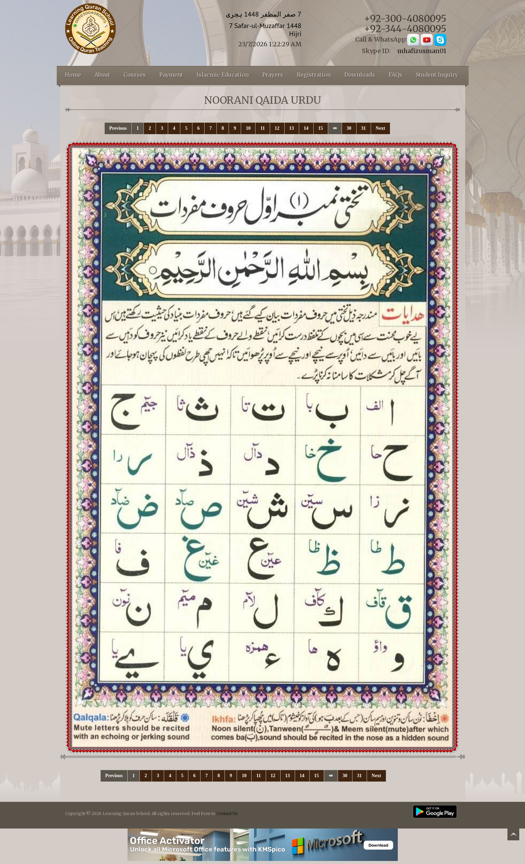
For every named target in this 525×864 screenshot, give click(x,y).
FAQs (395, 74)
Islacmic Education (222, 74)
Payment (171, 74)
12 (277, 128)
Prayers (272, 74)
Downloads (359, 74)
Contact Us (227, 813)
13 (291, 128)
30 (349, 128)
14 (306, 128)
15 (320, 128)
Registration (314, 74)
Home (73, 74)
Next (380, 128)
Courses (135, 74)
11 (262, 128)
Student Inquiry (437, 74)
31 (363, 128)
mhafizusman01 (421, 51)
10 (248, 128)
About (102, 74)
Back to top (513, 835)
